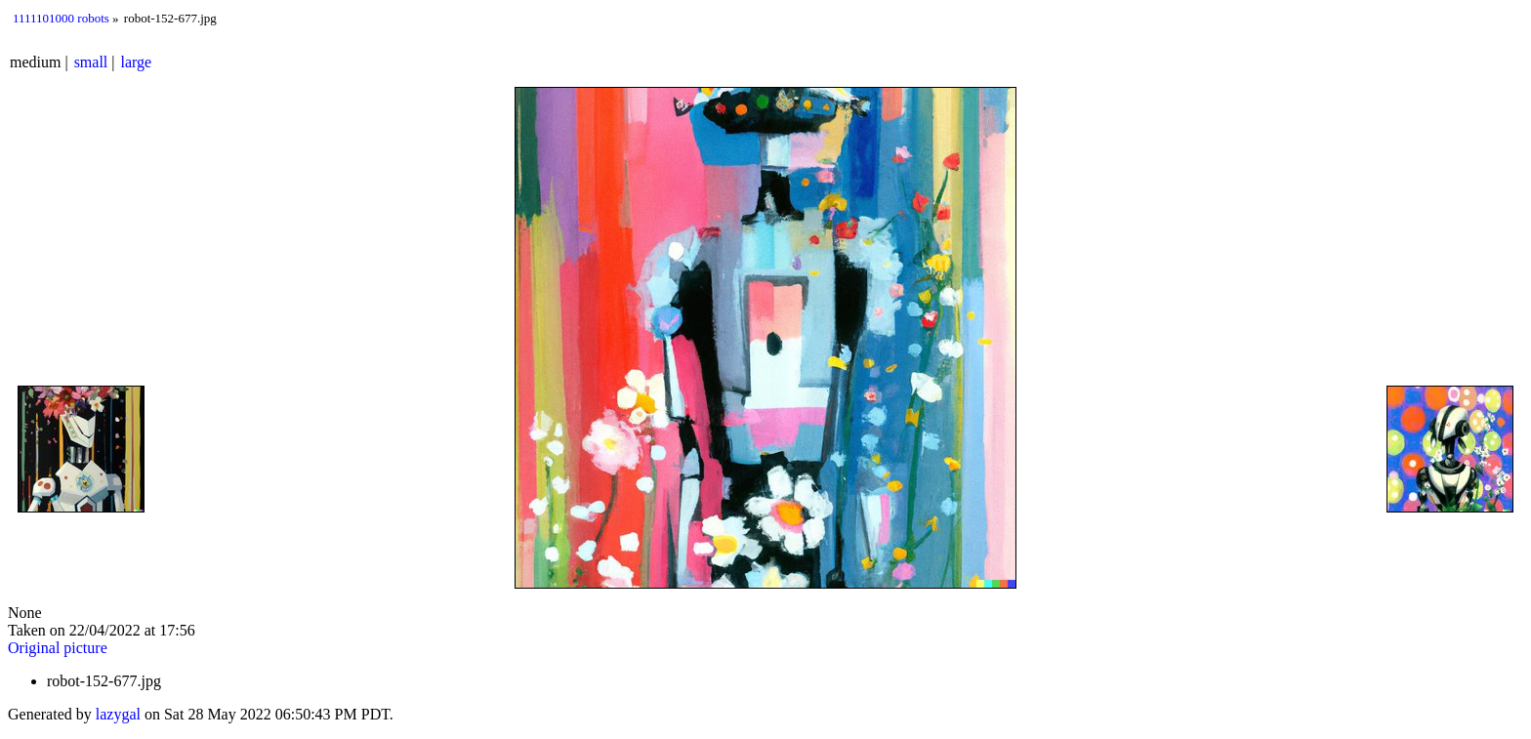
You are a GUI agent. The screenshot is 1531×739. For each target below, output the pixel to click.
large (136, 62)
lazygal (118, 714)
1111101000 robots (61, 18)
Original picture (57, 647)
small (91, 62)
